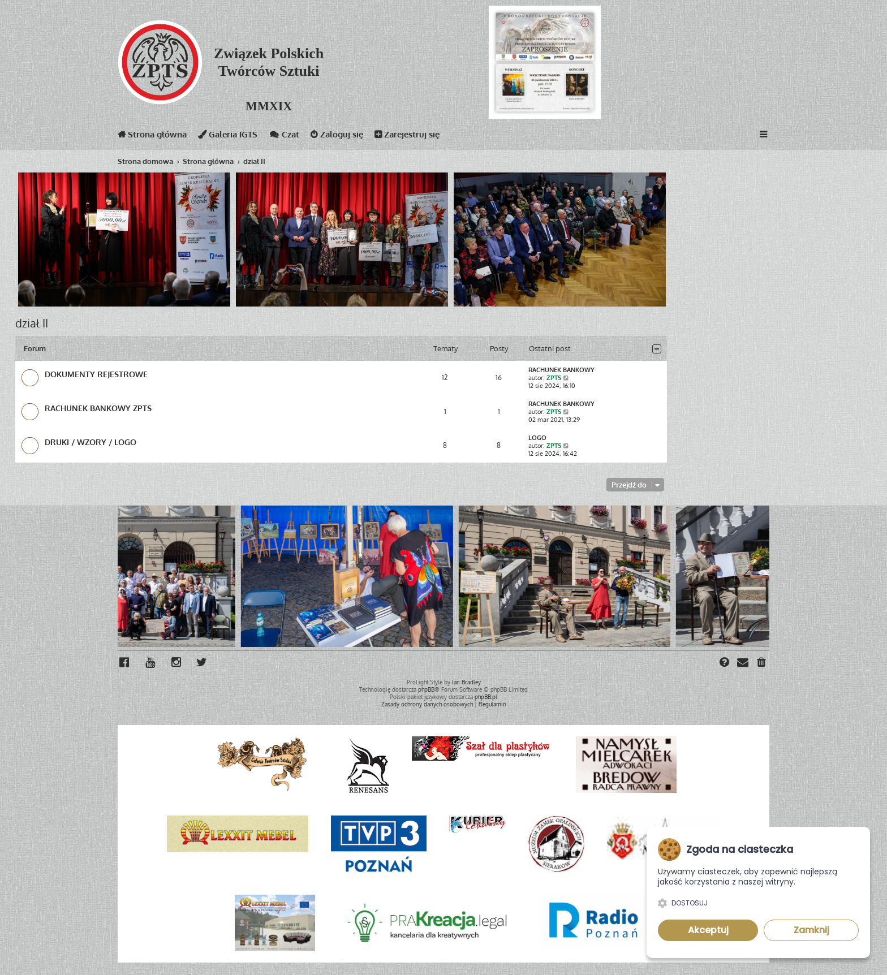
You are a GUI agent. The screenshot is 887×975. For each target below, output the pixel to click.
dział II (31, 323)
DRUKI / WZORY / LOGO (90, 442)
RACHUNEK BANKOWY (561, 370)
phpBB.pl (486, 696)
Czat (284, 136)
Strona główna (152, 136)
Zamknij (811, 930)
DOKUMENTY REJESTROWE (96, 374)
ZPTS (553, 378)
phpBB (426, 689)
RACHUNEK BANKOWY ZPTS (98, 408)
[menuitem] (762, 663)
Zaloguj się (337, 136)
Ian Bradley (466, 682)
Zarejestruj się (407, 136)
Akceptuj (708, 930)
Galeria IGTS (227, 136)
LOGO (537, 438)
